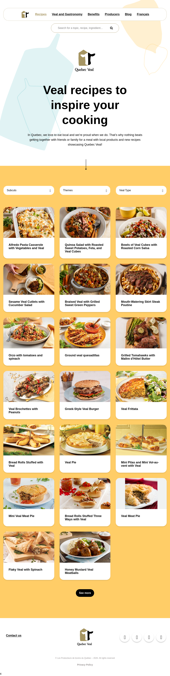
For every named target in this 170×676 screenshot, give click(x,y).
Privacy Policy (85, 664)
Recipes (40, 14)
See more (85, 593)
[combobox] (82, 28)
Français (143, 14)
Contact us (13, 635)
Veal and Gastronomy (67, 14)
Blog (128, 14)
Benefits (94, 14)
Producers (112, 14)
